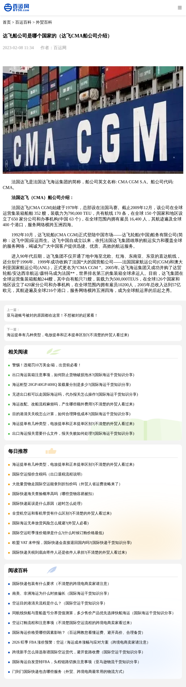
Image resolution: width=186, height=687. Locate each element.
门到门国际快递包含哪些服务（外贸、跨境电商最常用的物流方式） (69, 672)
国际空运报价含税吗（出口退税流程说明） (48, 474)
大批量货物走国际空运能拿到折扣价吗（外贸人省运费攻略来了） (67, 484)
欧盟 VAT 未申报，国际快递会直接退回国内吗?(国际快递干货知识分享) (72, 543)
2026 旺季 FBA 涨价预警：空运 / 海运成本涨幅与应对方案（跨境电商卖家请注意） (81, 642)
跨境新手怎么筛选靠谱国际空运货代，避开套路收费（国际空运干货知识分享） (78, 652)
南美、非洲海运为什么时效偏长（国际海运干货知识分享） (61, 593)
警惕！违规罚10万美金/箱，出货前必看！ (47, 365)
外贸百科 (44, 22)
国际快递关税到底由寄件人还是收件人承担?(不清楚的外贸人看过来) (69, 552)
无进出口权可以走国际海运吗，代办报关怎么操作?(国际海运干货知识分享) (75, 394)
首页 (7, 22)
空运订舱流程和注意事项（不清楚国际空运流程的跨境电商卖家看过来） (73, 623)
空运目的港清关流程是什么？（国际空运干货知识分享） (59, 603)
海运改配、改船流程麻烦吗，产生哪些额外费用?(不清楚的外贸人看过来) (73, 404)
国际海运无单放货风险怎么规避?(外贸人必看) (50, 523)
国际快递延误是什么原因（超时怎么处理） (48, 504)
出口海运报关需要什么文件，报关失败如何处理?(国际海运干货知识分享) (73, 433)
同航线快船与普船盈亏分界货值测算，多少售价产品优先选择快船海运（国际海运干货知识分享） (94, 613)
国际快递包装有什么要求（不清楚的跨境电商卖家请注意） (61, 584)
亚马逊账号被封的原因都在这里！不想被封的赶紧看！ (52, 315)
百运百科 (23, 22)
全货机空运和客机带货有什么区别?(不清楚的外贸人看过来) (62, 513)
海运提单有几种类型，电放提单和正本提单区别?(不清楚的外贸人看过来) (68, 335)
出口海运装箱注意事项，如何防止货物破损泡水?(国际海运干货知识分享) (73, 375)
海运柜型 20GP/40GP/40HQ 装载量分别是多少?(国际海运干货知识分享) (71, 385)
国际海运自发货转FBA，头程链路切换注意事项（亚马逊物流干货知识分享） (76, 662)
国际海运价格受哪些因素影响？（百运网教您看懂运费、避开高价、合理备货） (78, 633)
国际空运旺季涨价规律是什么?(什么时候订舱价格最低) (58, 533)
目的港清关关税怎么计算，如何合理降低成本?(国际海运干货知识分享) (71, 414)
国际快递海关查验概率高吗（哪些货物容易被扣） (54, 494)
